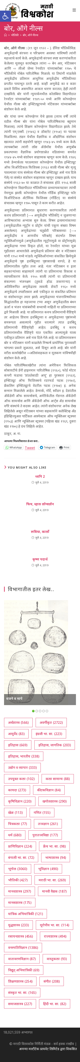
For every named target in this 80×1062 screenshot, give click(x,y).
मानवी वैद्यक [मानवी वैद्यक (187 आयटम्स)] (54, 891)
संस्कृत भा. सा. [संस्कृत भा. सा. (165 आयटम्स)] (22, 992)
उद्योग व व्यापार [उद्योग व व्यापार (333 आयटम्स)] (22, 767)
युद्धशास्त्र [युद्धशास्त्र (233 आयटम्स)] (18, 925)
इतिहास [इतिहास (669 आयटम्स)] (17, 745)
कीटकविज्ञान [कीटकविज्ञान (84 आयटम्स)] (49, 790)
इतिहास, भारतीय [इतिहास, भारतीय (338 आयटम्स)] (23, 756)
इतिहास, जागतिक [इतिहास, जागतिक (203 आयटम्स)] (54, 745)
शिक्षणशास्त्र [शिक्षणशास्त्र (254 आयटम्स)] (20, 981)
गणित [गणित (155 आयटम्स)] (42, 812)
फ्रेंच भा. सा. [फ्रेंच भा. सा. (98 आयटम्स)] (54, 846)
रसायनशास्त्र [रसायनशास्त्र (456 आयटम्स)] (20, 936)
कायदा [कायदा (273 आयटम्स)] (17, 790)
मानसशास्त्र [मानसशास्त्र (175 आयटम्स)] (19, 902)
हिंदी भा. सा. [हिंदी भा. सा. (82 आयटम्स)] (54, 1003)
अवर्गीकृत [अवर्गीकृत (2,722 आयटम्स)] (51, 722)
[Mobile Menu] (74, 10)
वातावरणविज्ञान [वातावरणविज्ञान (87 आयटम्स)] (22, 958)
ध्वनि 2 (40, 476)
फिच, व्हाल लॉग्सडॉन (40, 504)
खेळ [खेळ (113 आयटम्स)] (15, 812)
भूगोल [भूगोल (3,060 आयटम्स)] (17, 868)
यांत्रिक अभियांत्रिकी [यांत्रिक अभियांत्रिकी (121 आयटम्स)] (25, 913)
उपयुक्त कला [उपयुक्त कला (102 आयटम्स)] (21, 778)
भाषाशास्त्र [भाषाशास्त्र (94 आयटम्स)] (55, 857)
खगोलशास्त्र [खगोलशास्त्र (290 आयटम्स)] (54, 801)
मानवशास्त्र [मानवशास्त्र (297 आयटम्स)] (19, 891)
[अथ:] (5, 35)
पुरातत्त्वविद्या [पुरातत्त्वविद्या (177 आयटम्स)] (45, 835)
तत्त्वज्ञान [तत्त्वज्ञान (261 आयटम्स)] (48, 823)
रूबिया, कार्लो (40, 531)
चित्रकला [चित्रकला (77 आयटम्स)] (17, 823)
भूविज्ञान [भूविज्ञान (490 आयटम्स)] (48, 868)
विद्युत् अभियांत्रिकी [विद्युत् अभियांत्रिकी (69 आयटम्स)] (23, 970)
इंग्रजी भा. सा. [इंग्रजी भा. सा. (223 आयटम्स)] (49, 733)
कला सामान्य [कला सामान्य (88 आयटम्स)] (58, 778)
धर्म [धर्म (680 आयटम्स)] (14, 835)
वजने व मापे (14, 698)
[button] (5, 16)
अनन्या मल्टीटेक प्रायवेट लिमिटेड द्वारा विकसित (48, 1049)
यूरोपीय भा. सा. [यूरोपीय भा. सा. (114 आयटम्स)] (54, 925)
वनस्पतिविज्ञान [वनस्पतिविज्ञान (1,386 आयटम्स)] (23, 947)
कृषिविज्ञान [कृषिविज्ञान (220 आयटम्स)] (19, 801)
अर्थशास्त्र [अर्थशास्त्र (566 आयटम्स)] (18, 722)
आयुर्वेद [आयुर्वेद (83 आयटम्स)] (16, 733)
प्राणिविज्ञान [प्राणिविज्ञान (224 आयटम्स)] (20, 846)
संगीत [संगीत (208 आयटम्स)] (52, 981)
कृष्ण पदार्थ (40, 559)
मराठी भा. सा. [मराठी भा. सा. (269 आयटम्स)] (52, 880)
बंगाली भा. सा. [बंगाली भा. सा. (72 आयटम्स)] (21, 857)
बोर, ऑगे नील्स (30, 35)
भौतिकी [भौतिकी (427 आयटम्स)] (18, 880)
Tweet (30, 447)
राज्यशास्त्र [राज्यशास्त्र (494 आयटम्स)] (55, 936)
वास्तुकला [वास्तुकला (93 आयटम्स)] (57, 958)
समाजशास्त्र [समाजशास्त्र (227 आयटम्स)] (20, 1003)
